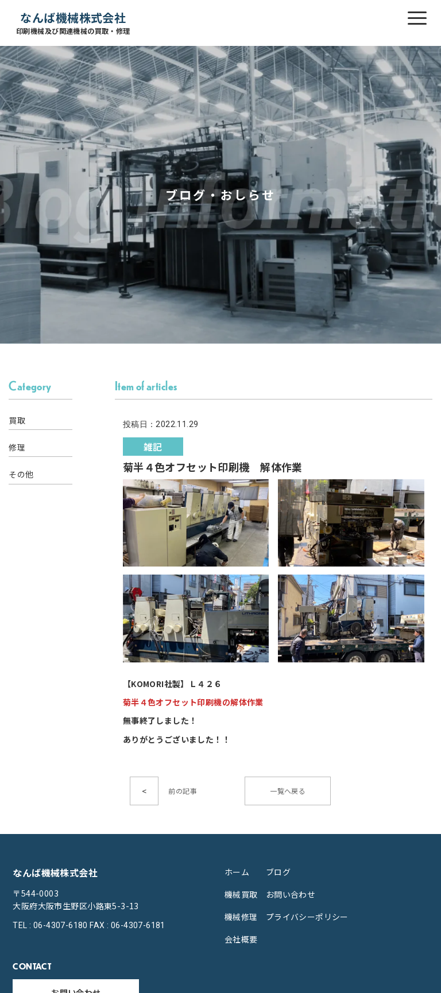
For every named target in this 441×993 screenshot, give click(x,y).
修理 (17, 447)
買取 (17, 420)
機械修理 (241, 916)
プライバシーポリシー (307, 916)
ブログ (278, 872)
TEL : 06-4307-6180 (50, 925)
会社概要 (241, 939)
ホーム (237, 872)
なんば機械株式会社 (73, 23)
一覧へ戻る (287, 791)
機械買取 (241, 894)
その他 (21, 474)
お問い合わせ (291, 894)
